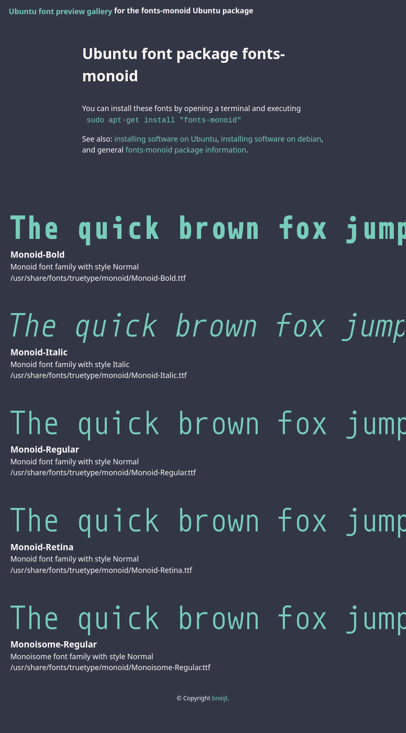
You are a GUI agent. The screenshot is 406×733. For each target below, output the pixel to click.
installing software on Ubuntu (165, 138)
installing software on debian (271, 138)
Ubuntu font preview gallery (60, 11)
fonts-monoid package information (185, 149)
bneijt (220, 697)
